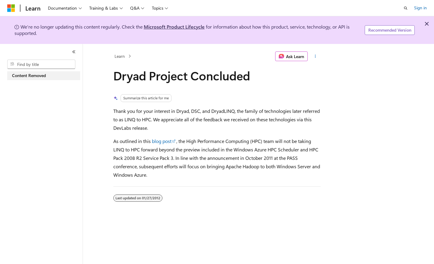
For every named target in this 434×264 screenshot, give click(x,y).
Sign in (420, 8)
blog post (161, 141)
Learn (120, 56)
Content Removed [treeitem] (29, 75)
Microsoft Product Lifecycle (174, 26)
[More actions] (315, 56)
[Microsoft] (11, 8)
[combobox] (41, 64)
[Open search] (406, 8)
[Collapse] (74, 51)
